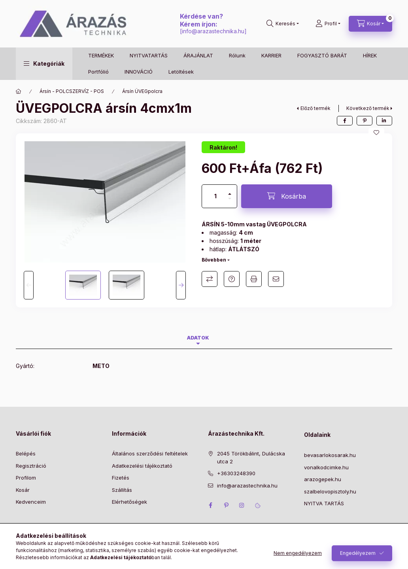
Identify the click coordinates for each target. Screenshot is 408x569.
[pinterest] (364, 120)
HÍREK (370, 55)
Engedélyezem (358, 559)
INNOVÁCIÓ (139, 71)
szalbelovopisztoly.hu (330, 491)
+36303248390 (236, 473)
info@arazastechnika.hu (213, 31)
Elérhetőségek (129, 502)
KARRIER (271, 55)
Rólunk (237, 55)
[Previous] (29, 285)
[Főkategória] (18, 91)
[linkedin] (384, 120)
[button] (44, 63)
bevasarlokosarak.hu (330, 455)
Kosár (23, 490)
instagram (242, 505)
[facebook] (345, 120)
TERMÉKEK (101, 55)
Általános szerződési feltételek (150, 453)
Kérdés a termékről (232, 279)
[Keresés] (282, 24)
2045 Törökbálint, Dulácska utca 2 (251, 457)
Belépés (26, 453)
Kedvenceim (31, 502)
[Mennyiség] (215, 196)
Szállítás (122, 490)
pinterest (226, 505)
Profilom (26, 477)
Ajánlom (276, 279)
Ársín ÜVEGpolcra (142, 91)
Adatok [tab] (198, 338)
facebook (210, 505)
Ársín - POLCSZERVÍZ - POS (72, 91)
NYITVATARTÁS (149, 55)
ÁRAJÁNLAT (198, 55)
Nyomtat (254, 279)
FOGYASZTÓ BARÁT (322, 55)
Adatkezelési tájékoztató (142, 466)
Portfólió (98, 71)
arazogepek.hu (322, 479)
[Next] (181, 285)
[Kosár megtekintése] (370, 24)
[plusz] (230, 190)
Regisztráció (31, 466)
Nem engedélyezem (298, 559)
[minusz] (230, 202)
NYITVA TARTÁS (324, 503)
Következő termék (367, 108)
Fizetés (120, 477)
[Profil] (328, 24)
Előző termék (315, 108)
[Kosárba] (286, 196)
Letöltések (181, 71)
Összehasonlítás (209, 279)
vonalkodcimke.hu (326, 467)
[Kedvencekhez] (376, 132)
